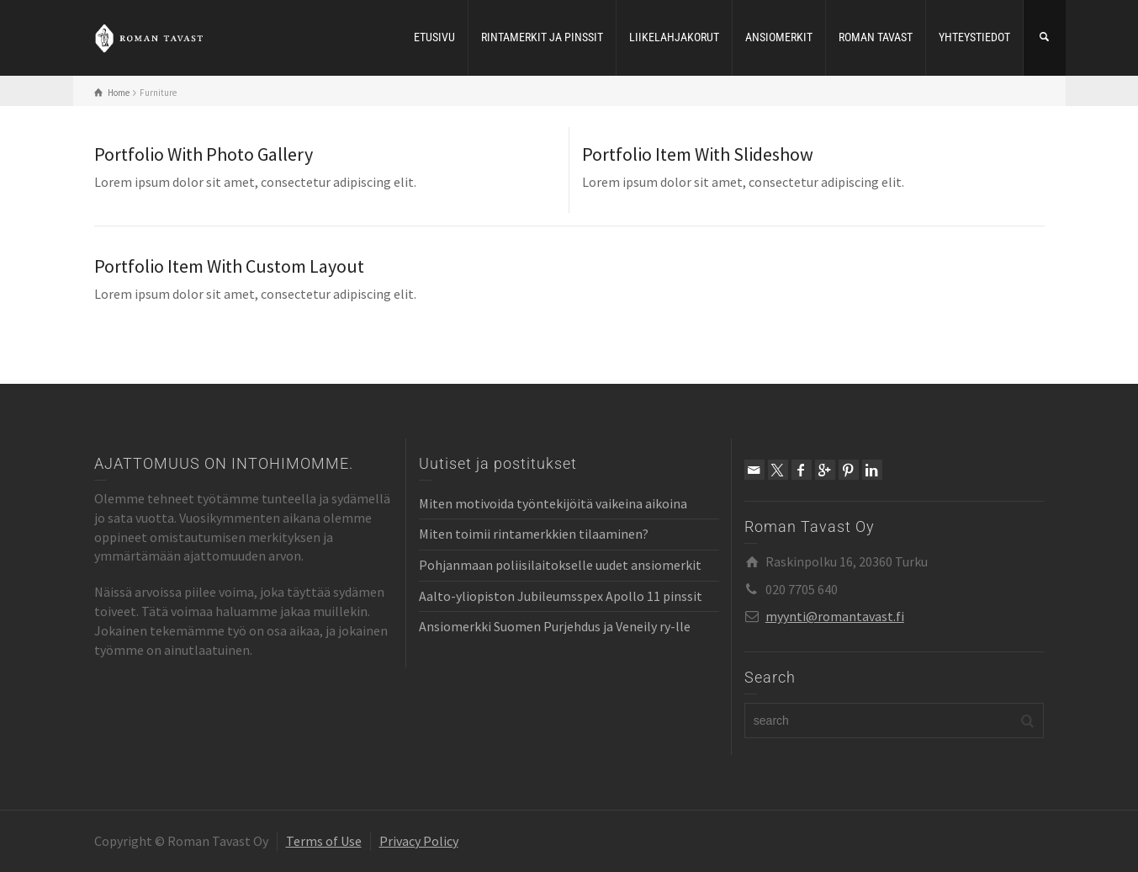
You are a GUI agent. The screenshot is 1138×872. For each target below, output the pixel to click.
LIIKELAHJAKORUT (674, 37)
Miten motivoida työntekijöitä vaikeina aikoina (553, 503)
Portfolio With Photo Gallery (203, 154)
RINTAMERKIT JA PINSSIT (542, 37)
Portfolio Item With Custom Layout (229, 266)
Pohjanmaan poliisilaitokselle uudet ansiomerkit (560, 564)
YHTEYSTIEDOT (974, 37)
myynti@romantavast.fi (834, 616)
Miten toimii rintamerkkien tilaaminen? (533, 533)
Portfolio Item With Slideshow (697, 154)
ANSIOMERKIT (778, 37)
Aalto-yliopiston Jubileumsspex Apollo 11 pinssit (560, 596)
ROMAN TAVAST (876, 37)
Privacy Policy (418, 840)
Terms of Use (324, 840)
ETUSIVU (434, 37)
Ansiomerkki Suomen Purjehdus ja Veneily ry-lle (555, 626)
